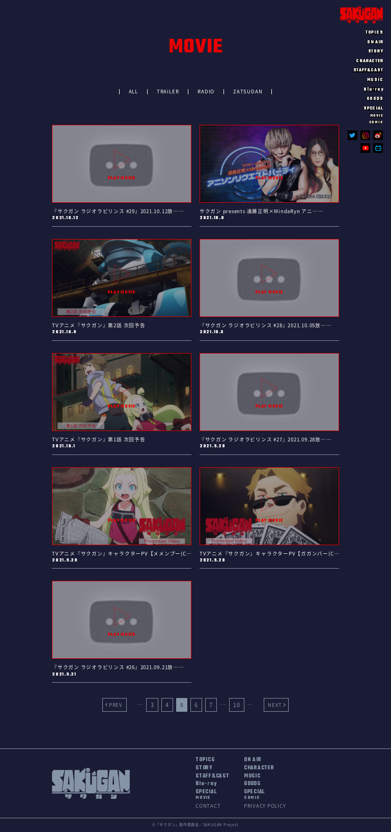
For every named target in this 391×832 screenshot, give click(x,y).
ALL (133, 91)
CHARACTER (369, 61)
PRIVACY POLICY (265, 805)
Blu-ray (373, 89)
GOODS (375, 98)
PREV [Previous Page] (116, 705)
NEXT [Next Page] (275, 705)
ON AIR (375, 42)
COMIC (376, 122)
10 (236, 705)
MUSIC (375, 80)
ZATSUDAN (247, 91)
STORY (375, 51)
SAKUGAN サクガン (361, 14)
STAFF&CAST (368, 70)
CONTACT (208, 805)
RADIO (206, 91)
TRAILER (168, 91)
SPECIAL (206, 795)
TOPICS (374, 32)
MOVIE (376, 115)
